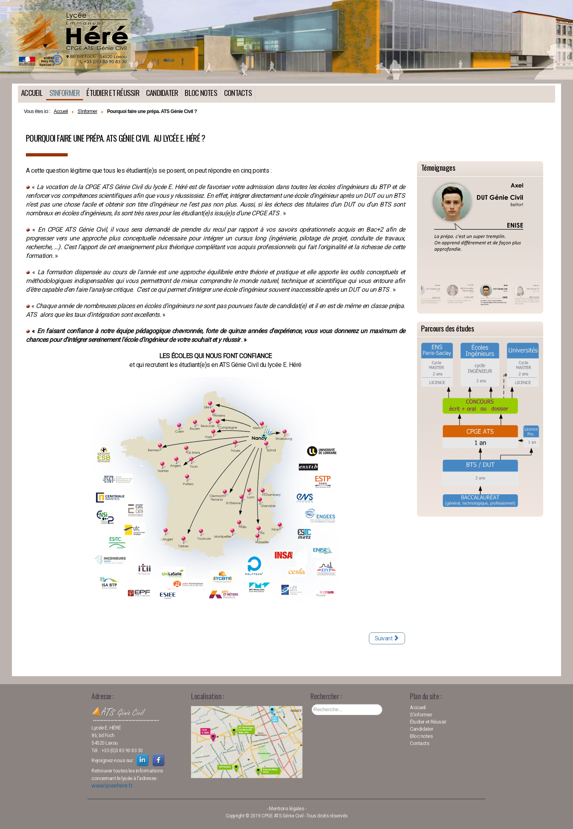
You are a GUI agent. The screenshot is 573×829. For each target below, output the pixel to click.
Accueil (32, 92)
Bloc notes (201, 92)
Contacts (238, 92)
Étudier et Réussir (112, 92)
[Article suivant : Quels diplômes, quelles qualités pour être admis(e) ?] (387, 638)
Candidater (162, 92)
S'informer (64, 92)
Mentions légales (286, 808)
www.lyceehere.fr (112, 785)
